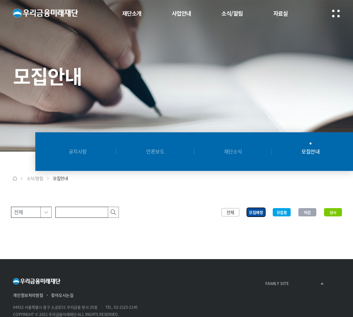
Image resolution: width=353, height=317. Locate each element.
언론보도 (155, 151)
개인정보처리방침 (28, 295)
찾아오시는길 (62, 295)
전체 (230, 212)
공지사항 (78, 151)
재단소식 (233, 151)
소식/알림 (35, 178)
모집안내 (310, 151)
